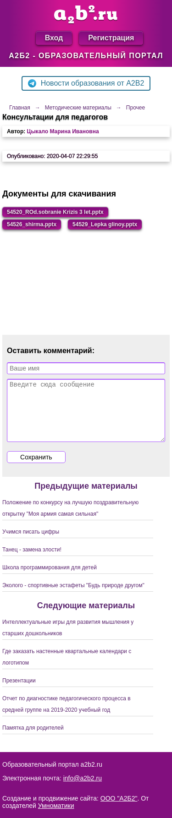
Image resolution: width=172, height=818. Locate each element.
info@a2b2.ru (82, 778)
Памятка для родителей (33, 739)
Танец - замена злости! (31, 560)
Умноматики (56, 805)
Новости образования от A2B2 (86, 83)
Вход (54, 38)
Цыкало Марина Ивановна (63, 131)
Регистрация (111, 38)
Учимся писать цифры (30, 543)
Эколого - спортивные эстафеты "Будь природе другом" (73, 596)
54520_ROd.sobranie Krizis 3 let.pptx (55, 212)
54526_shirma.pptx (31, 224)
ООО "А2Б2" (119, 798)
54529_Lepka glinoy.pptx (104, 224)
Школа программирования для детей (49, 578)
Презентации (19, 691)
